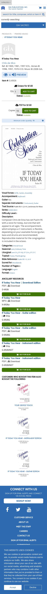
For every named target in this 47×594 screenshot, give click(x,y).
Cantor (21, 193)
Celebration (12, 210)
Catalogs (5, 2)
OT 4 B (20, 252)
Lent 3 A (14, 252)
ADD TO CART (29, 91)
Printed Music (21, 34)
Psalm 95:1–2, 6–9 (24, 259)
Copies (12, 110)
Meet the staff (23, 526)
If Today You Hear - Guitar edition (19, 313)
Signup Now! (23, 501)
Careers (23, 531)
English (15, 269)
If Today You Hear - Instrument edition (21, 343)
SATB (16, 193)
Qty (12, 91)
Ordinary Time (20, 249)
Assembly (28, 193)
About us (23, 522)
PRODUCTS (7, 34)
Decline (33, 587)
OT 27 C (33, 252)
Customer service (23, 517)
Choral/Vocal (18, 246)
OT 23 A (26, 252)
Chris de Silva (8, 63)
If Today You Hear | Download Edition (21, 282)
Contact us (23, 535)
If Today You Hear (11, 298)
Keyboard (21, 196)
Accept (13, 587)
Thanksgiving (20, 256)
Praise (12, 256)
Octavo (12, 273)
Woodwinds (16, 263)
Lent (12, 249)
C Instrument (28, 203)
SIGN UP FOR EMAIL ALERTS (23, 540)
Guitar (36, 203)
